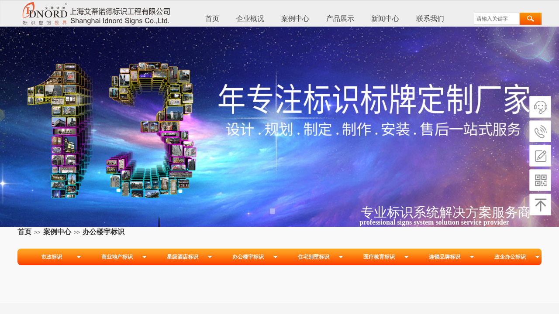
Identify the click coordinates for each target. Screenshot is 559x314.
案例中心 (295, 18)
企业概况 (250, 18)
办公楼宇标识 (103, 232)
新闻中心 (385, 18)
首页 (212, 18)
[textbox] (497, 19)
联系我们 (430, 18)
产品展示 (340, 18)
